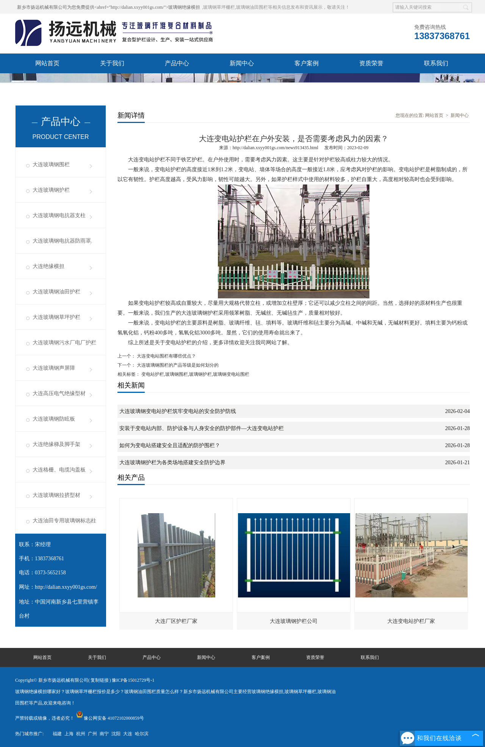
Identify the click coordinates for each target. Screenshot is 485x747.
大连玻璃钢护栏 (51, 190)
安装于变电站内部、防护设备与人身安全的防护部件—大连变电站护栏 (201, 428)
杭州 (80, 733)
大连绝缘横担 (48, 266)
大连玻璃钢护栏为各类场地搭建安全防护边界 (172, 462)
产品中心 (177, 63)
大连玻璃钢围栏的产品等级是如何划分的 (177, 365)
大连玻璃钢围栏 (51, 164)
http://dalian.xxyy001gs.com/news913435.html (275, 147)
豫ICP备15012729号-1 (133, 680)
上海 (69, 733)
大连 (127, 733)
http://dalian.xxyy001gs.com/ (66, 587)
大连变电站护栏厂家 (411, 621)
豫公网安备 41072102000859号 (110, 718)
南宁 (104, 733)
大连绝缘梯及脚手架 (56, 444)
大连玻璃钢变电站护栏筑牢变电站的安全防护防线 (177, 411)
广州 (92, 733)
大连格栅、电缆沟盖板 (59, 470)
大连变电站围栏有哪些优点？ (166, 356)
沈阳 (115, 733)
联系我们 (436, 63)
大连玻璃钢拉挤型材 (56, 495)
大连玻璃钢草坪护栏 (56, 317)
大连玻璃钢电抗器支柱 (59, 215)
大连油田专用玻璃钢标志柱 (64, 520)
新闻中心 (242, 63)
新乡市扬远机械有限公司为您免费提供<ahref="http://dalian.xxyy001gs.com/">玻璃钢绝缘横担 (108, 7)
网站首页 (47, 63)
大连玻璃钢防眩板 (54, 419)
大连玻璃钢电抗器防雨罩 (62, 241)
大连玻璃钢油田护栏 (56, 292)
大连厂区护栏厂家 (176, 621)
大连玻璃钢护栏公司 (294, 621)
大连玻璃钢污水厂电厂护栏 (64, 342)
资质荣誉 (371, 63)
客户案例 (306, 63)
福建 (57, 733)
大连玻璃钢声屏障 (54, 368)
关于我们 (112, 63)
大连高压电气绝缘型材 (59, 393)
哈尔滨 (142, 733)
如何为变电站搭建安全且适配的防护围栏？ (169, 445)
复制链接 (100, 680)
